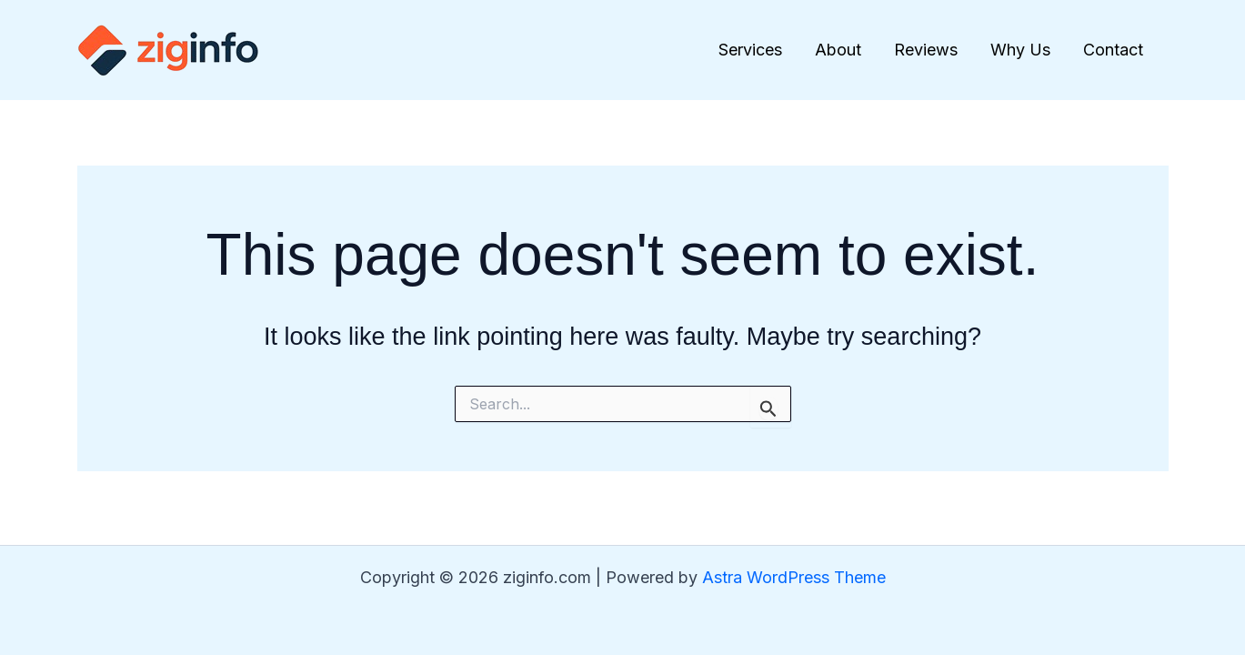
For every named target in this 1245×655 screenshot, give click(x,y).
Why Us (1020, 49)
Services (750, 49)
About (838, 49)
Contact (1113, 49)
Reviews (926, 49)
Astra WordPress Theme (794, 577)
